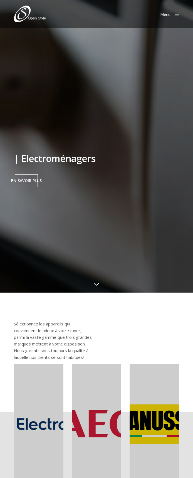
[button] (26, 180)
